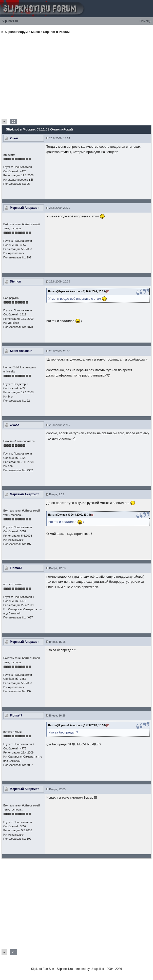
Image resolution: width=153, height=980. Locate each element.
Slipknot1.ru (10, 21)
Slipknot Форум (16, 32)
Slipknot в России (56, 32)
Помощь (145, 21)
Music (35, 32)
